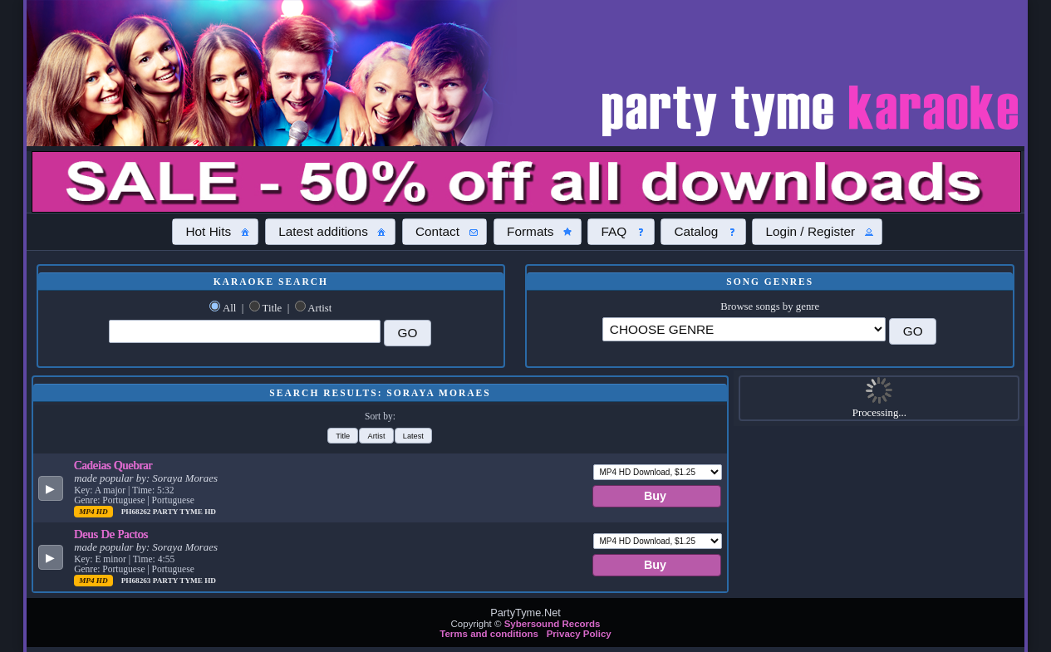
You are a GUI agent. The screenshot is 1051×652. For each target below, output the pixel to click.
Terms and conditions (489, 634)
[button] (215, 231)
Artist (319, 308)
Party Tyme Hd (184, 511)
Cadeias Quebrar (113, 465)
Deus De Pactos (111, 534)
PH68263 (137, 580)
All (229, 308)
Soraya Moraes (185, 478)
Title (272, 308)
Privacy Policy (579, 634)
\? (744, 329)
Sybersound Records (552, 624)
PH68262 (137, 511)
